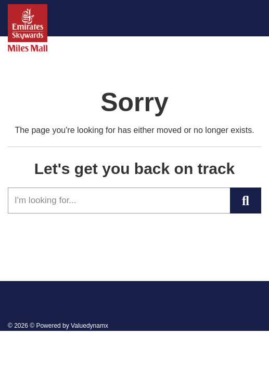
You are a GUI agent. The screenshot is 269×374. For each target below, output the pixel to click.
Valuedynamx (89, 325)
